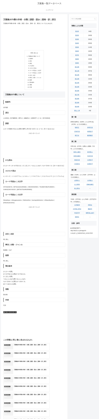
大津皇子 (90, 160)
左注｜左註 (32, 76)
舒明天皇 (90, 127)
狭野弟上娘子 (90, 213)
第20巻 (77, 106)
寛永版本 (31, 83)
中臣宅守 (77, 213)
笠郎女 (90, 205)
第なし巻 (77, 110)
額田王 (77, 127)
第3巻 (77, 39)
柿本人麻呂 (77, 152)
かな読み (31, 66)
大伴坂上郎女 (77, 209)
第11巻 (77, 71)
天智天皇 (77, 131)
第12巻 (77, 75)
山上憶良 (77, 184)
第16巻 (77, 91)
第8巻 (77, 59)
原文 (30, 61)
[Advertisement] (34, 37)
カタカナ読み (33, 69)
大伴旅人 (90, 180)
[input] (84, 19)
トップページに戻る (79, 414)
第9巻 (77, 63)
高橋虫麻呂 (90, 184)
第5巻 (77, 47)
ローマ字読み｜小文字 (35, 74)
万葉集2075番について (34, 56)
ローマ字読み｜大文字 (35, 71)
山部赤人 (77, 180)
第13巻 (77, 79)
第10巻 (77, 67)
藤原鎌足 (90, 135)
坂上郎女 (77, 188)
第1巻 (77, 31)
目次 (32, 53)
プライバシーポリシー (91, 414)
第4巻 (77, 43)
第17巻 (77, 95)
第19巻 (77, 102)
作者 (30, 88)
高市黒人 (90, 152)
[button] (95, 19)
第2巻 (77, 35)
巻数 (30, 86)
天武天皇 (90, 156)
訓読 (30, 64)
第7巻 (77, 55)
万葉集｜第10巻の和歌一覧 (10, 313)
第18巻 (77, 98)
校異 (30, 81)
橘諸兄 (90, 209)
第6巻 (77, 51)
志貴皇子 (90, 164)
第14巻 (77, 83)
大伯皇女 (77, 164)
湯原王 (77, 217)
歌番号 (31, 58)
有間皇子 (90, 131)
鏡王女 (77, 135)
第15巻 (77, 87)
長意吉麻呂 (77, 156)
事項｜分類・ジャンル (35, 78)
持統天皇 (77, 160)
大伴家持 (77, 205)
